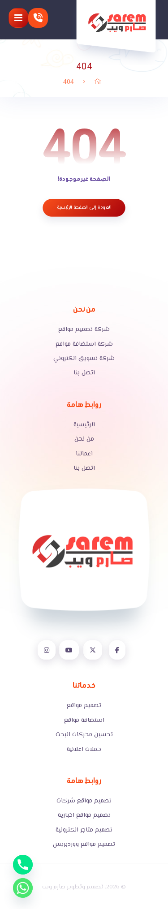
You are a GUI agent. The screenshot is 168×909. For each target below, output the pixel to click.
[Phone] (23, 865)
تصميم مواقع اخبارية (84, 815)
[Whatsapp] (23, 888)
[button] (18, 18)
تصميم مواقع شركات (84, 801)
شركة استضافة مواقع (84, 344)
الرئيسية (84, 425)
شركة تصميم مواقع (84, 329)
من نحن (84, 439)
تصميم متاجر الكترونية (84, 830)
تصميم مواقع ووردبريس (84, 844)
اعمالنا (84, 454)
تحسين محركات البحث (84, 735)
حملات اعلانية (84, 750)
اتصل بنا (84, 373)
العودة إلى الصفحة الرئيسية (84, 207)
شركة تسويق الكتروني (84, 359)
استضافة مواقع (84, 720)
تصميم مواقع (84, 706)
